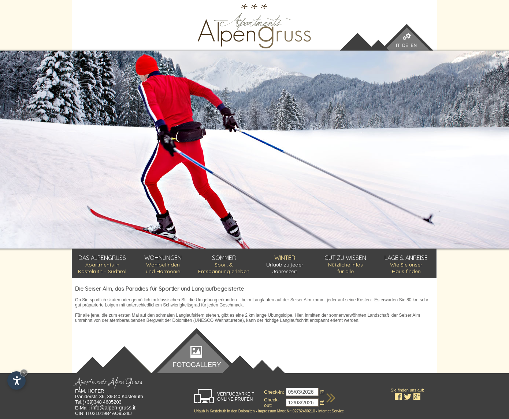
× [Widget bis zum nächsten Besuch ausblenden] (23, 372)
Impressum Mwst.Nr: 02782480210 (286, 411)
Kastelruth (217, 411)
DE (405, 45)
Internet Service (331, 411)
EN (414, 45)
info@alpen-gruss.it (113, 408)
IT (398, 45)
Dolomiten (246, 411)
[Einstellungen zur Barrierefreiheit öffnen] (16, 380)
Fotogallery (196, 364)
